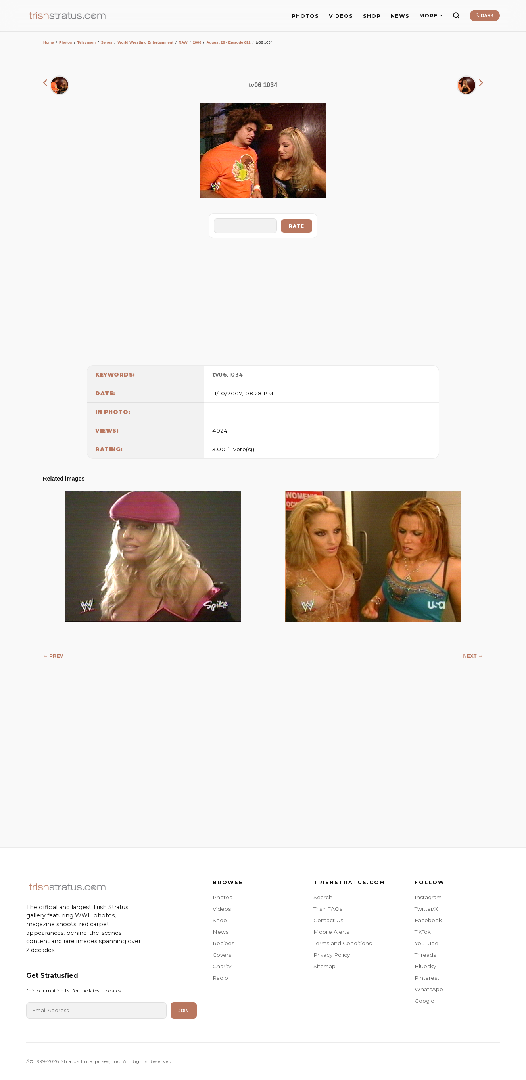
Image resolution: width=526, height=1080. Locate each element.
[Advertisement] (263, 299)
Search (322, 897)
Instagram (428, 897)
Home (48, 42)
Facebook (428, 920)
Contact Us (328, 920)
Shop (220, 920)
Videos (222, 909)
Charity (222, 966)
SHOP (372, 16)
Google (424, 1001)
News (220, 932)
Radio (220, 978)
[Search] (456, 15)
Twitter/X (426, 909)
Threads (425, 955)
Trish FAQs (327, 909)
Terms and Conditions (342, 943)
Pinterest (427, 978)
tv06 (219, 374)
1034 (235, 374)
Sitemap (324, 966)
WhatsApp (429, 989)
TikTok (423, 932)
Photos (65, 42)
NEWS (400, 16)
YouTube (426, 943)
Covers (222, 955)
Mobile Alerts (331, 932)
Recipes (223, 943)
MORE (431, 16)
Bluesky (425, 966)
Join (184, 1010)
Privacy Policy (331, 955)
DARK (484, 15)
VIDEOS (341, 16)
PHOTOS (305, 16)
